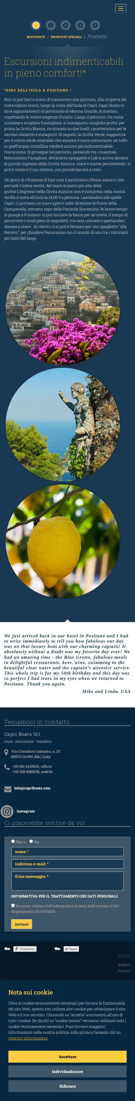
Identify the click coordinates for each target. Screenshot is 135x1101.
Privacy (124, 970)
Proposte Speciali (67, 37)
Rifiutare (67, 1086)
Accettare (67, 1056)
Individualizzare (67, 1071)
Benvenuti (36, 37)
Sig (34, 841)
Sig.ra (18, 841)
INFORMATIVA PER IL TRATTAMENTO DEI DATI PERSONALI (64, 896)
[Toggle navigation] (120, 8)
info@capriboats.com (32, 788)
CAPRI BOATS (33, 8)
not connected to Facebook (7, 948)
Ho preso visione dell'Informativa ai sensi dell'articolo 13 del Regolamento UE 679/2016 (65, 908)
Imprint (124, 964)
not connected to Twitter (57, 948)
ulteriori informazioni (28, 1038)
